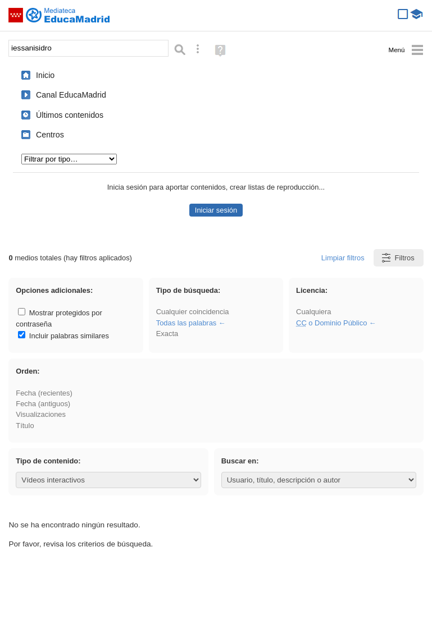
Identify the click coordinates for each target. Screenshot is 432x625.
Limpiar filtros (343, 258)
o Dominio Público (331, 323)
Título (25, 425)
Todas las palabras (186, 323)
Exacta (167, 333)
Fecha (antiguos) (43, 403)
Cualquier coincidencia (192, 311)
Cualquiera (313, 311)
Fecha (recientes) (44, 393)
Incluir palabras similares (63, 336)
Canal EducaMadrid (71, 94)
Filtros (397, 258)
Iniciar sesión (216, 210)
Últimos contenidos (69, 115)
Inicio (45, 75)
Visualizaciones (41, 414)
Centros (50, 134)
